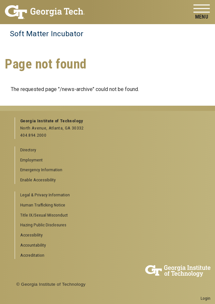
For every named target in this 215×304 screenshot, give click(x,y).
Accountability (33, 245)
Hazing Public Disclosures (43, 224)
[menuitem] (110, 195)
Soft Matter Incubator (47, 33)
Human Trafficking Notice (42, 204)
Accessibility (31, 234)
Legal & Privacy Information (45, 194)
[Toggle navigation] (201, 12)
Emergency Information (41, 169)
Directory (28, 149)
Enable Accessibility (38, 179)
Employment (31, 159)
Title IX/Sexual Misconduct (44, 215)
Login (205, 298)
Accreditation (32, 255)
